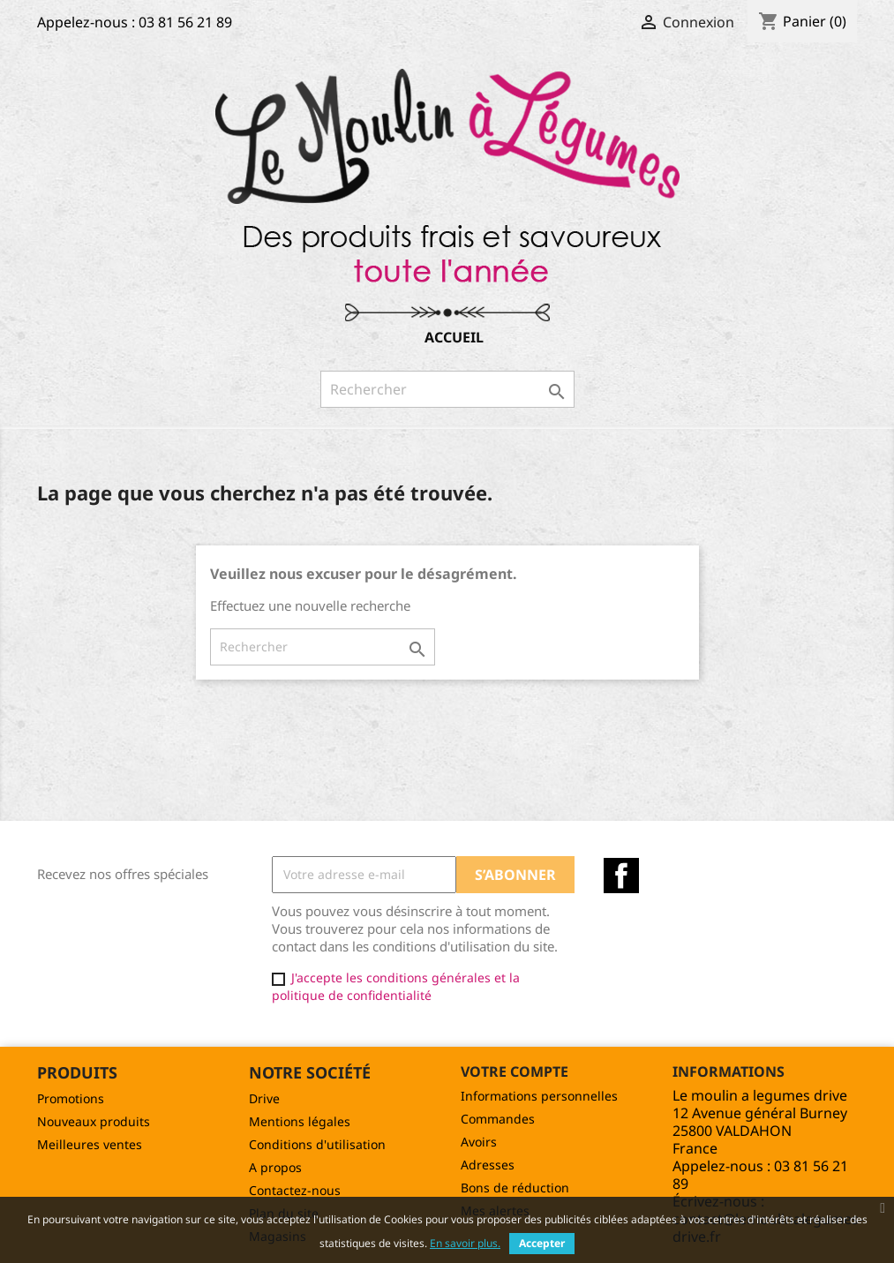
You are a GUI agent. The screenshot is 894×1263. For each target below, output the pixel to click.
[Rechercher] (447, 389)
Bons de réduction (515, 1187)
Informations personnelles (539, 1095)
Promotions (70, 1098)
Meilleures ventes (89, 1144)
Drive (264, 1098)
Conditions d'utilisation (317, 1144)
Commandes (498, 1118)
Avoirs (479, 1141)
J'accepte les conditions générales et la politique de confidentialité (396, 986)
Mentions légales (299, 1121)
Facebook (621, 875)
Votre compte (514, 1071)
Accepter (542, 1243)
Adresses (488, 1164)
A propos (275, 1167)
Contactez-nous (295, 1190)
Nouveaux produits (93, 1121)
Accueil (454, 337)
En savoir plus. (465, 1243)
